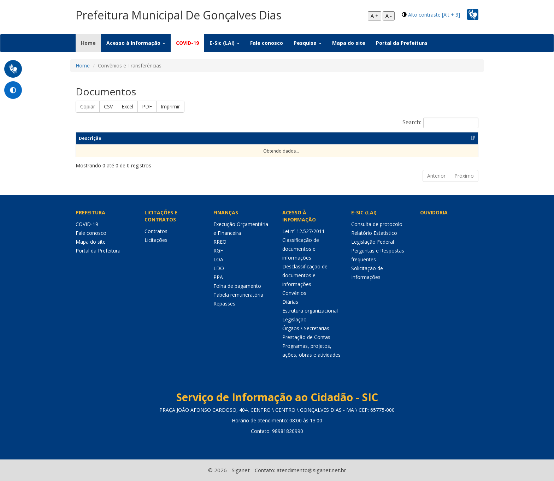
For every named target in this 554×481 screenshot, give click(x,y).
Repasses (224, 303)
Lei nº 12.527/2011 (303, 231)
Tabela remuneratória (238, 294)
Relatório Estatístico (374, 233)
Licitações (156, 240)
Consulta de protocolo (376, 224)
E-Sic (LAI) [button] (225, 43)
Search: (440, 123)
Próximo (464, 175)
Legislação (294, 319)
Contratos (156, 231)
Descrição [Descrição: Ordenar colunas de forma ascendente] (90, 138)
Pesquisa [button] (308, 43)
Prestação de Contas (306, 337)
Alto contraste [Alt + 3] (434, 14)
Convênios (294, 293)
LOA (218, 259)
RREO (219, 241)
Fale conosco (266, 43)
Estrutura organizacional (310, 310)
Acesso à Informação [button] (135, 43)
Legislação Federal (372, 241)
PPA (218, 277)
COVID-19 (187, 43)
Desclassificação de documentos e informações (305, 275)
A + (374, 15)
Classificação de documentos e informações (300, 249)
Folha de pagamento (237, 286)
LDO (218, 268)
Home (91, 42)
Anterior (436, 175)
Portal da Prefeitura (401, 43)
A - (388, 15)
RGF (218, 250)
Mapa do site (348, 43)
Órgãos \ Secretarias (305, 328)
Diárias (290, 301)
